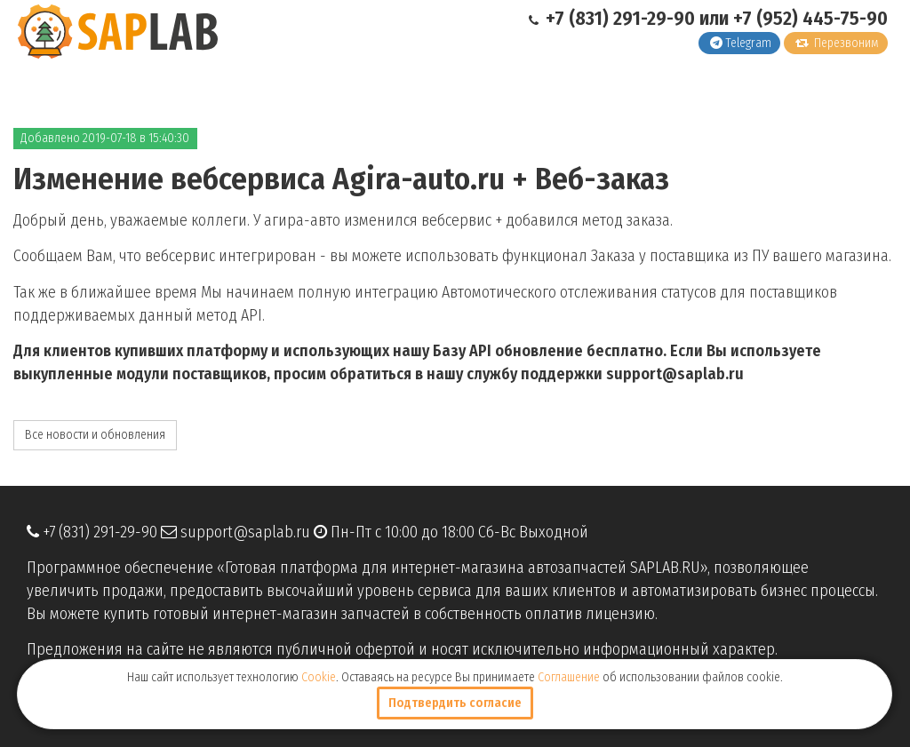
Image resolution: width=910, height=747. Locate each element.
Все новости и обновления (95, 434)
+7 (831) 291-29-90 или (631, 18)
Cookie (318, 677)
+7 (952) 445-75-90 (810, 18)
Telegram (740, 43)
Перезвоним (837, 43)
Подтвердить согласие (455, 703)
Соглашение (569, 677)
